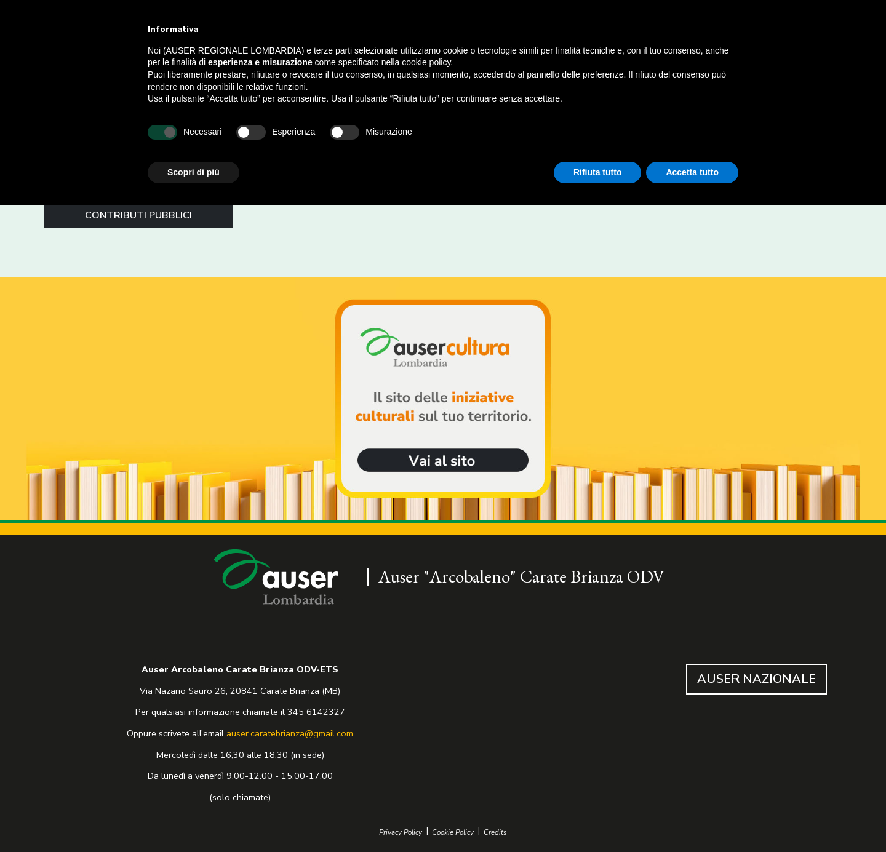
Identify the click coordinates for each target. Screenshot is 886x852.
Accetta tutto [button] (692, 172)
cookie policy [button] (426, 62)
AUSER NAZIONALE (756, 679)
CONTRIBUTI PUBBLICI (138, 215)
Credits (495, 832)
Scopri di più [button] (193, 172)
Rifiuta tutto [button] (597, 172)
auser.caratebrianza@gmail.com (289, 733)
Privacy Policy (400, 832)
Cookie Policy (453, 832)
